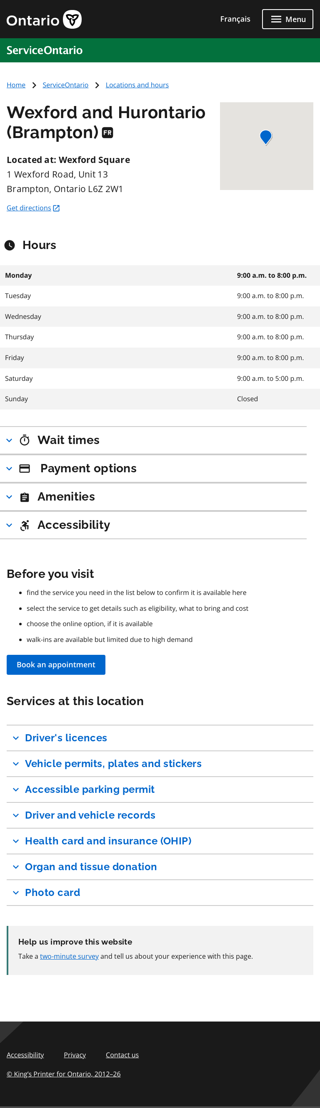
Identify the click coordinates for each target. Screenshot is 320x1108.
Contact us (122, 1054)
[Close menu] (287, 19)
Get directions (33, 207)
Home (16, 84)
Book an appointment (56, 665)
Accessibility (25, 1054)
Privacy (75, 1054)
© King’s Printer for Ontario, (64, 1073)
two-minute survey (69, 956)
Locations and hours (137, 84)
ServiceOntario (65, 84)
